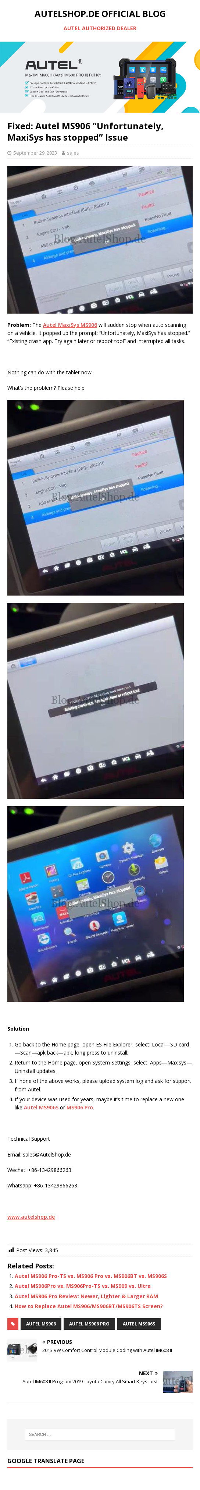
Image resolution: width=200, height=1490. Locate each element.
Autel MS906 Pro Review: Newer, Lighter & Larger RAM (86, 1296)
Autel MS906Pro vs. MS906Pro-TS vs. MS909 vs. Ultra (83, 1285)
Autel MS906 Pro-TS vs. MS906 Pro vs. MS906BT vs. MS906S (91, 1275)
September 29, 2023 (35, 152)
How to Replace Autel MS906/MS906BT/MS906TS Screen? (89, 1306)
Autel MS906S (139, 1324)
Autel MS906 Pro (89, 1324)
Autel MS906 (41, 1324)
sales (73, 152)
